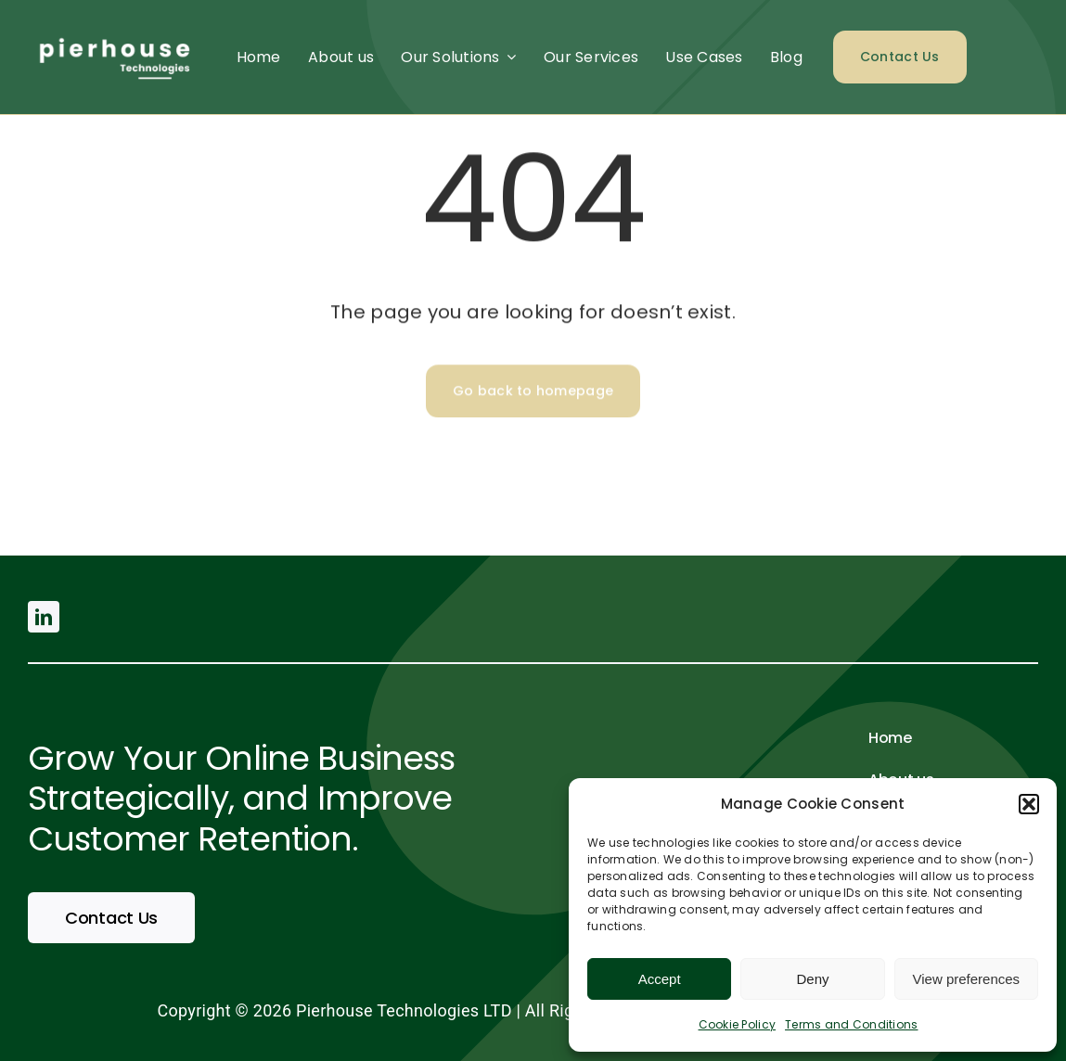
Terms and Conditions (851, 1024)
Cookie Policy (738, 1024)
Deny (812, 979)
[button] (1029, 804)
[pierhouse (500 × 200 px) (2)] (112, 31)
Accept (659, 979)
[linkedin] (43, 617)
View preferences (967, 979)
